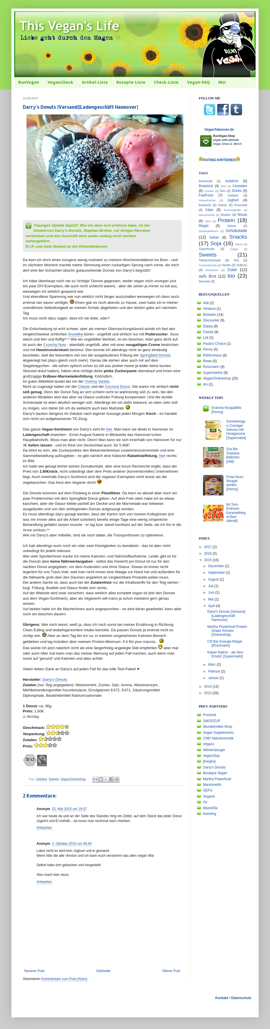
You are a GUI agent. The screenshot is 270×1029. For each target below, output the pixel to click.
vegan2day (211, 756)
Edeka (208, 326)
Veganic (209, 796)
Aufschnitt (205, 181)
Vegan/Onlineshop (73, 779)
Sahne (231, 225)
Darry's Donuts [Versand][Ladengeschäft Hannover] (226, 616)
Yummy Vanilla (97, 381)
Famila (208, 332)
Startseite (103, 971)
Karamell (205, 205)
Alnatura (209, 309)
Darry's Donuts (54, 679)
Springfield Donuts (155, 355)
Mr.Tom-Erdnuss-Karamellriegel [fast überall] (235, 513)
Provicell (209, 715)
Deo (223, 190)
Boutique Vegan (215, 773)
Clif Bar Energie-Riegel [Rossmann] (224, 643)
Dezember (216, 566)
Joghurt (233, 200)
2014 (208, 686)
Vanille (226, 265)
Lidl (205, 338)
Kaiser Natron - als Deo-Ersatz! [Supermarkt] (225, 654)
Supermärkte (213, 373)
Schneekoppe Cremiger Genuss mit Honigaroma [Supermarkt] (236, 429)
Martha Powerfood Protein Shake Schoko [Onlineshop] (227, 631)
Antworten (44, 828)
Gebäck (41, 779)
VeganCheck (60, 82)
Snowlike (75, 334)
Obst (208, 221)
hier (109, 429)
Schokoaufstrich (208, 231)
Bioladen (209, 315)
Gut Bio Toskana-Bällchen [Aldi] (233, 455)
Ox (205, 802)
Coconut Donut (117, 386)
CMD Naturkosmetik (218, 738)
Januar (214, 678)
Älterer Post (171, 971)
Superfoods (206, 249)
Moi (222, 82)
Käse (209, 210)
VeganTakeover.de (219, 130)
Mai (211, 599)
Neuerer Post (34, 971)
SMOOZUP (211, 721)
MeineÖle (210, 808)
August (214, 579)
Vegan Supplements (218, 733)
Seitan (214, 237)
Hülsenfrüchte (207, 200)
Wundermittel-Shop (217, 727)
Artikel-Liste (95, 82)
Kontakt (221, 998)
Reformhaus (212, 355)
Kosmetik (241, 205)
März (212, 665)
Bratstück (206, 186)
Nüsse (242, 215)
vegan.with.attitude (226, 140)
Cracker (209, 190)
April (212, 606)
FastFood (206, 195)
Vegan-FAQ (198, 82)
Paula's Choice (214, 344)
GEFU (207, 790)
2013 (208, 693)
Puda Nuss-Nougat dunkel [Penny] (235, 483)
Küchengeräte (232, 210)
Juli (211, 586)
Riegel (203, 226)
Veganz (208, 744)
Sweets (54, 779)
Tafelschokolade (210, 260)
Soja (215, 243)
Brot (223, 186)
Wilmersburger (214, 750)
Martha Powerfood (217, 779)
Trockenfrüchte (208, 265)
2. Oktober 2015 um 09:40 (72, 844)
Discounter (211, 320)
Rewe (207, 361)
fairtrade (204, 281)
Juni (211, 593)
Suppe (234, 249)
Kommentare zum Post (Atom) (64, 979)
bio (231, 276)
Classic (84, 386)
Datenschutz (241, 998)
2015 (208, 560)
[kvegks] (209, 761)
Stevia (239, 244)
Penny (208, 349)
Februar (214, 671)
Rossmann (211, 367)
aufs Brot (207, 276)
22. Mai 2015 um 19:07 (69, 809)
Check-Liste (166, 82)
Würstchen (211, 270)
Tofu (236, 260)
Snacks (238, 237)
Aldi (206, 303)
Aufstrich (231, 181)
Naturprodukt (206, 214)
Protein (226, 220)
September (217, 573)
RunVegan (28, 82)
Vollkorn (241, 265)
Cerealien (240, 186)
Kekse (222, 205)
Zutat (232, 269)
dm (205, 384)
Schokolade (236, 230)
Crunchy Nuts (54, 345)
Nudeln (226, 214)
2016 (208, 554)
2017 (208, 547)
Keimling (209, 814)
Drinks (236, 191)
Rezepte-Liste (130, 82)
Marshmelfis (212, 785)
